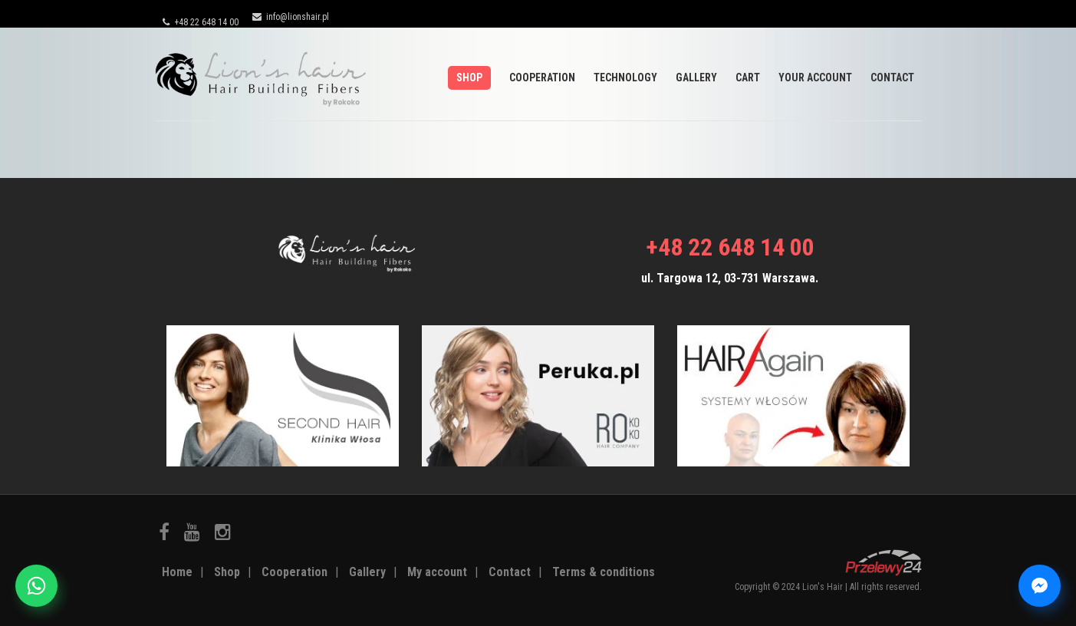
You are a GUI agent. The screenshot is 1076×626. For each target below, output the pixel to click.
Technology (625, 77)
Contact (892, 77)
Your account (815, 77)
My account (437, 572)
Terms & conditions (603, 572)
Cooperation (542, 77)
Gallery (696, 77)
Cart (747, 77)
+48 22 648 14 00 (201, 22)
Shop (469, 77)
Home (177, 572)
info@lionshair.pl (290, 17)
